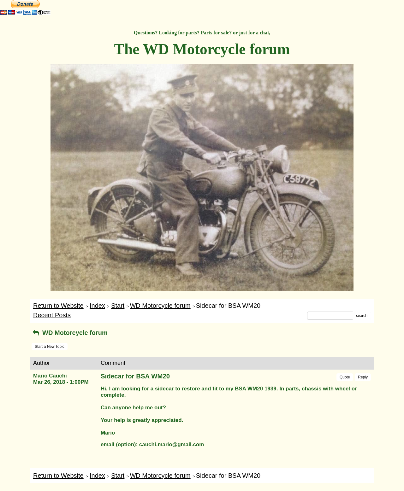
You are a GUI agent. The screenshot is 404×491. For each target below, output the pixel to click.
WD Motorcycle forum (160, 305)
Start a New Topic (49, 346)
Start (117, 305)
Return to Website (58, 305)
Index (97, 305)
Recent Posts (52, 315)
